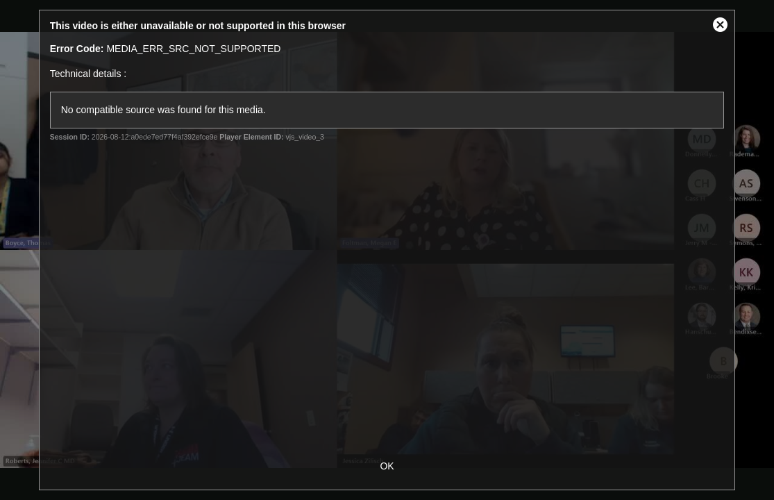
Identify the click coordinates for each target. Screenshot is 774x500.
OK (387, 466)
